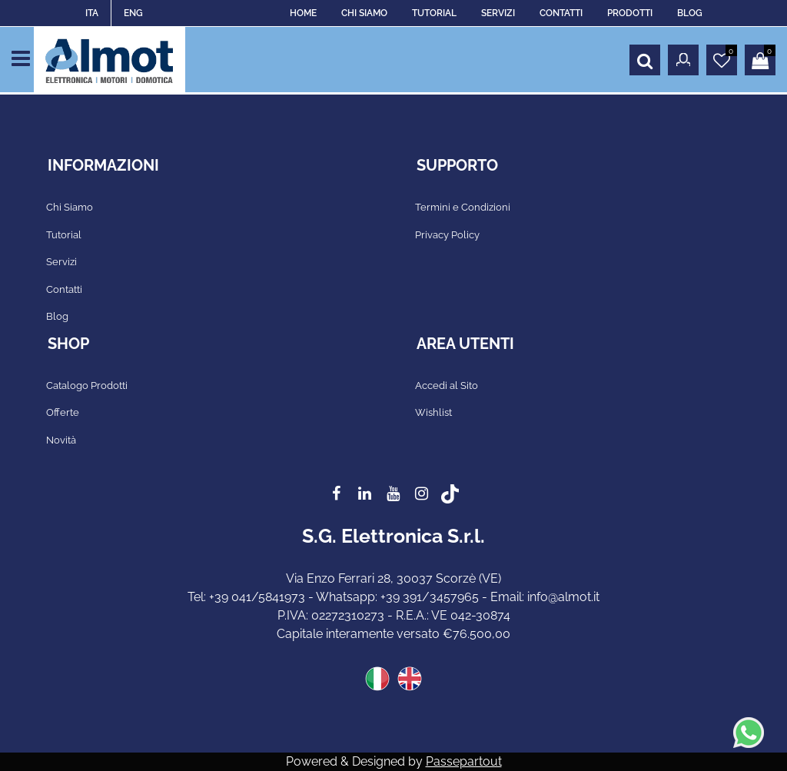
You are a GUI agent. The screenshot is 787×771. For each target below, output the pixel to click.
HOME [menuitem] (303, 13)
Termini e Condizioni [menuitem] (462, 207)
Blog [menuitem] (57, 316)
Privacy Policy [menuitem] (447, 235)
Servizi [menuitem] (61, 262)
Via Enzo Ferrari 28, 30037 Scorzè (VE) (393, 578)
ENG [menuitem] (133, 13)
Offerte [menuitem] (62, 412)
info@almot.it (563, 597)
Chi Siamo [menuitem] (69, 207)
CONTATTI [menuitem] (561, 13)
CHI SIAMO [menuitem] (364, 13)
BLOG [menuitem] (689, 13)
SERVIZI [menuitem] (498, 13)
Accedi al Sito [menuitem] (446, 385)
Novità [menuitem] (61, 440)
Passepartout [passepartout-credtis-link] (464, 761)
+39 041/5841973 (257, 597)
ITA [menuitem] (91, 13)
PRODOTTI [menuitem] (630, 13)
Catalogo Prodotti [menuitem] (87, 385)
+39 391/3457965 (429, 597)
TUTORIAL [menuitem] (434, 13)
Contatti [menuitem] (64, 289)
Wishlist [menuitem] (433, 412)
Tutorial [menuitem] (63, 235)
